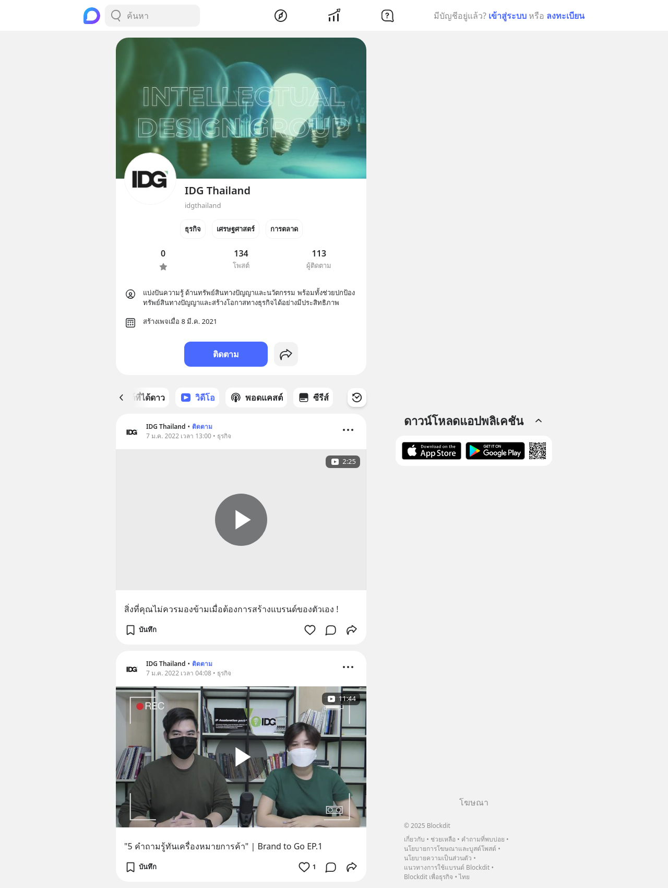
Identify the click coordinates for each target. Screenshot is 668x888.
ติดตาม (226, 354)
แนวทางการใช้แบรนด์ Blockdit (447, 867)
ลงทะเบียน (565, 15)
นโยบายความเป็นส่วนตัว (438, 858)
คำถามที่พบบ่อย (483, 839)
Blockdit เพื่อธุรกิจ (428, 876)
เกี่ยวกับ (414, 839)
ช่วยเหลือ (443, 839)
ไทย (464, 876)
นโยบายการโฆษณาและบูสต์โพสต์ (450, 848)
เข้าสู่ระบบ (507, 15)
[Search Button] (116, 16)
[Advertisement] (474, 635)
